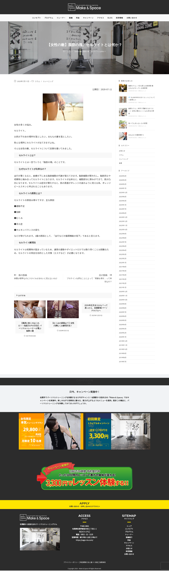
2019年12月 (123, 341)
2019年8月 (122, 358)
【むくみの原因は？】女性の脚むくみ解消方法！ (63, 324)
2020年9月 (122, 304)
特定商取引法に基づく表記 (89, 563)
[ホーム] (64, 52)
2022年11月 (123, 226)
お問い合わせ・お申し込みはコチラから (84, 507)
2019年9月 (122, 354)
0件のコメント (142, 91)
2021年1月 (122, 288)
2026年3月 (122, 181)
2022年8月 (122, 238)
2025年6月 (122, 197)
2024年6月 (122, 213)
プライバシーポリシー (71, 563)
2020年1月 (122, 337)
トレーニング (48, 82)
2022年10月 (123, 230)
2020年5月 (122, 321)
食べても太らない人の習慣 (137, 124)
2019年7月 (122, 362)
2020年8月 (122, 308)
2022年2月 (122, 259)
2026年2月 (122, 185)
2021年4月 (122, 275)
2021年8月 (122, 267)
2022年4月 (122, 251)
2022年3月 (122, 255)
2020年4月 (122, 325)
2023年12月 (123, 218)
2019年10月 (123, 350)
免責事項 (102, 563)
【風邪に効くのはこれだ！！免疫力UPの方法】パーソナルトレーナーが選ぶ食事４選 (30, 327)
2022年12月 (123, 222)
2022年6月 (122, 247)
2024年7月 (122, 209)
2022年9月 (122, 234)
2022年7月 (122, 242)
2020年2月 (122, 333)
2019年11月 (123, 346)
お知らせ (122, 151)
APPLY (85, 504)
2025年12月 (123, 193)
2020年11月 (123, 296)
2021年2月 (122, 284)
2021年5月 (122, 271)
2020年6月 (122, 317)
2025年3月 (122, 201)
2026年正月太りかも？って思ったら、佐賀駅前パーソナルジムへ (96, 308)
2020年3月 (122, 329)
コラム (37, 82)
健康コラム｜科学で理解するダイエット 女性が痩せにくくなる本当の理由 (141, 111)
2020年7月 (122, 313)
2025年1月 (122, 205)
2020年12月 (123, 292)
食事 (120, 164)
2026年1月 (122, 189)
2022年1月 (122, 263)
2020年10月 (123, 300)
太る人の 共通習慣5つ (136, 135)
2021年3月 (122, 280)
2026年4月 (122, 176)
